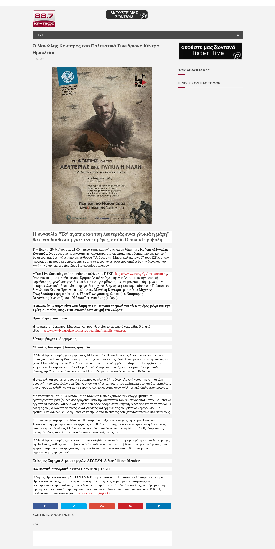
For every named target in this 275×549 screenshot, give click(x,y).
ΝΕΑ (42, 59)
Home (40, 35)
